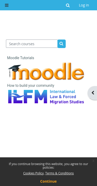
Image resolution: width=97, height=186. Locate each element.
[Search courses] (32, 44)
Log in (84, 5)
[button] (68, 5)
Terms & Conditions (59, 173)
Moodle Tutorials (20, 58)
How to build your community (30, 85)
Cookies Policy (33, 173)
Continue (48, 181)
